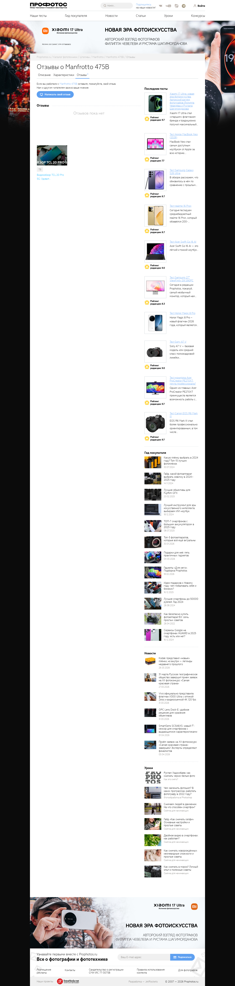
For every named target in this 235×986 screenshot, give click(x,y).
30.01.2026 (169, 543)
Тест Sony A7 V (178, 341)
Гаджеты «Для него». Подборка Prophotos (175, 569)
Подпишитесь (143, 4)
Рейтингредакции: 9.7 (157, 118)
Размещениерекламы (44, 971)
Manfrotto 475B (68, 84)
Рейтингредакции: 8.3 (157, 302)
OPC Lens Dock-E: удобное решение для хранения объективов (174, 712)
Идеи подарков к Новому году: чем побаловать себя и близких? (180, 586)
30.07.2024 (169, 467)
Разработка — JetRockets (143, 981)
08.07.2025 (169, 530)
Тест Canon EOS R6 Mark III (184, 415)
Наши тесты (38, 16)
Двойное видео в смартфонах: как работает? (181, 837)
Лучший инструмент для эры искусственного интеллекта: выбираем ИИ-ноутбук (180, 508)
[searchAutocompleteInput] (118, 5)
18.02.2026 (169, 574)
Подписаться (184, 957)
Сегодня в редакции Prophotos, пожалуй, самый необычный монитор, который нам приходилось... (182, 292)
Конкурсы (198, 16)
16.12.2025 (169, 592)
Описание (44, 75)
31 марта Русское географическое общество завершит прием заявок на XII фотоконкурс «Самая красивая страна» (178, 679)
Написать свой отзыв (57, 94)
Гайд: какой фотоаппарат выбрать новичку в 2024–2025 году (178, 477)
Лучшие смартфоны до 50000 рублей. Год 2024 (181, 600)
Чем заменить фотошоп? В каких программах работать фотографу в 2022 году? (180, 791)
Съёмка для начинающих (176, 810)
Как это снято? (171, 779)
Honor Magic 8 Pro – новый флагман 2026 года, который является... (184, 321)
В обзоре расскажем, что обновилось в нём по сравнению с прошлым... (184, 181)
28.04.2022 (169, 623)
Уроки (168, 16)
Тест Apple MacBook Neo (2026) (184, 136)
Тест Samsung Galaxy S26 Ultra (182, 172)
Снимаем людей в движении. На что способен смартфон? (180, 805)
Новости (111, 16)
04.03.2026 (169, 558)
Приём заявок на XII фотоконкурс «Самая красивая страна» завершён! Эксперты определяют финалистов (178, 746)
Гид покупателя (76, 16)
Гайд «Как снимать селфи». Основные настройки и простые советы (179, 822)
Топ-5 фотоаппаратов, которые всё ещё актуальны (180, 539)
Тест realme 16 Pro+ (180, 206)
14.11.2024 (168, 483)
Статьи (141, 16)
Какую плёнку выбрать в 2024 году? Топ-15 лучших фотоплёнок (181, 460)
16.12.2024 (169, 639)
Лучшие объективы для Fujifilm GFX (177, 491)
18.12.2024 (169, 514)
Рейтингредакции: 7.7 (157, 159)
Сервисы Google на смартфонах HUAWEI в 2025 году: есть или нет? (180, 633)
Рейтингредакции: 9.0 (157, 266)
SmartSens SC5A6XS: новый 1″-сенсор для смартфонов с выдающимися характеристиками (178, 729)
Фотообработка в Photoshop (178, 797)
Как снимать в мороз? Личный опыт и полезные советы (181, 868)
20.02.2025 (169, 496)
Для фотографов (187, 970)
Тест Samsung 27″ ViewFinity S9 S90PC (181, 279)
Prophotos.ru (191, 981)
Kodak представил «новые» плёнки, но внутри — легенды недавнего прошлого (175, 661)
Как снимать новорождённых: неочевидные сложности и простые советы (180, 853)
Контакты (70, 970)
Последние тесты (156, 89)
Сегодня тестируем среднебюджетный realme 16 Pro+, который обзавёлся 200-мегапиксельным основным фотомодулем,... (183, 222)
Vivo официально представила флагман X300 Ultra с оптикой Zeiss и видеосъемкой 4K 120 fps (177, 696)
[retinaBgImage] (152, 462)
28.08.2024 (169, 605)
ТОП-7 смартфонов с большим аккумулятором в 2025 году (179, 524)
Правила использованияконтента (151, 971)
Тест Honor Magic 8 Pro (182, 313)
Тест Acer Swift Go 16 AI (183, 241)
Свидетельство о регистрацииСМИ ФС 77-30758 (106, 971)
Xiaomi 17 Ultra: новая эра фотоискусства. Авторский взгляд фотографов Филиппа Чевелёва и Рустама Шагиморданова (182, 101)
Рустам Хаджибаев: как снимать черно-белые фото (179, 774)
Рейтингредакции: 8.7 (157, 195)
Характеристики (63, 75)
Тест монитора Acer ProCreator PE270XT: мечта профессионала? (183, 380)
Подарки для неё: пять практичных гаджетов (177, 554)
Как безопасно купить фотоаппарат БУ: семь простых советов (176, 617)
